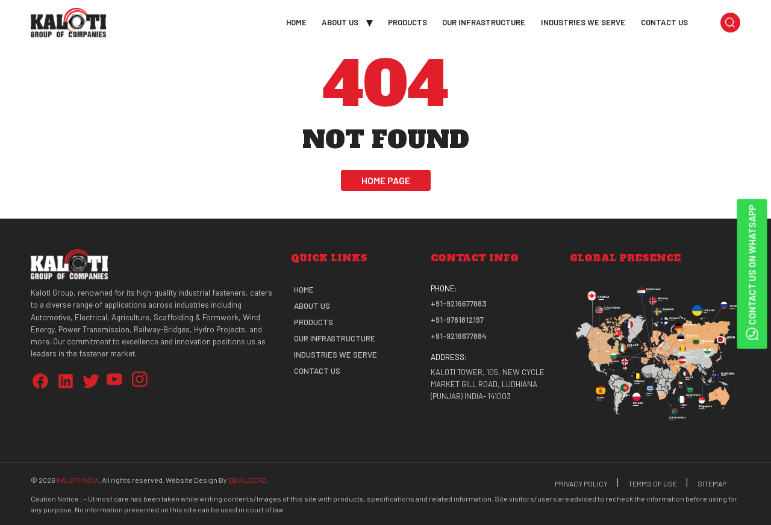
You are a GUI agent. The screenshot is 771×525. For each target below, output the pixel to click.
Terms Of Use (652, 483)
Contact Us (664, 21)
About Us (340, 21)
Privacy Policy (581, 483)
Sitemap (712, 483)
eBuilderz (247, 480)
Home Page (385, 180)
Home (296, 21)
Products (407, 21)
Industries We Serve (583, 21)
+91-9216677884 (459, 336)
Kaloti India (78, 480)
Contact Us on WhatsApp (752, 273)
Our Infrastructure (483, 21)
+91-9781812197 (457, 320)
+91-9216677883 (459, 303)
